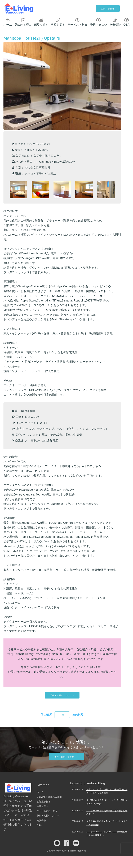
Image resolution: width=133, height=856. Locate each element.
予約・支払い (98, 22)
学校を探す (58, 22)
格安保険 (115, 22)
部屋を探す (41, 22)
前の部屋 (46, 714)
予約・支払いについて (48, 815)
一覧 (62, 715)
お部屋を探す (44, 801)
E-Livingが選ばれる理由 (49, 797)
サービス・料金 (77, 22)
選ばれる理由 (23, 22)
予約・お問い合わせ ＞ (62, 695)
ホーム (7, 22)
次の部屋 (78, 714)
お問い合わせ (107, 9)
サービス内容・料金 (47, 811)
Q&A (126, 22)
